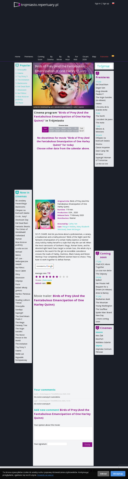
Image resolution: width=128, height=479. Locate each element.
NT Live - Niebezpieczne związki (21, 261)
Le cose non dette (104, 270)
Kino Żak (99, 335)
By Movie (59, 58)
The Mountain (102, 302)
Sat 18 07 (81, 129)
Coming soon (105, 255)
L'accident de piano (104, 119)
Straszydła (21, 69)
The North (100, 116)
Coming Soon (41, 58)
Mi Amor (99, 154)
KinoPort (99, 339)
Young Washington (104, 306)
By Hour (67, 58)
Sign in (98, 3)
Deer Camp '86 (102, 151)
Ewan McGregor (73, 229)
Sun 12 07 (45, 129)
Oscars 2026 (85, 58)
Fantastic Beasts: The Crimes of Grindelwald (22, 229)
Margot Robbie (69, 226)
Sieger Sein (100, 88)
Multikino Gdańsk (103, 342)
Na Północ (21, 93)
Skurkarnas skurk (103, 299)
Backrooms (22, 83)
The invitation (23, 80)
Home (17, 56)
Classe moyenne (103, 147)
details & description (63, 107)
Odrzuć (103, 473)
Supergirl (19, 313)
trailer (75, 107)
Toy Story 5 (22, 76)
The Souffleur (101, 309)
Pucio (20, 102)
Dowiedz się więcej (45, 475)
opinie (81, 107)
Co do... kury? (21, 216)
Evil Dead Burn (102, 84)
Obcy (17, 274)
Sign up (106, 3)
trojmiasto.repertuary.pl (39, 4)
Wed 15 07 (63, 129)
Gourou (99, 144)
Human (18, 239)
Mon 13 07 (51, 129)
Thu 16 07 (69, 129)
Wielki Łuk (19, 354)
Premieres (28, 56)
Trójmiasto (103, 66)
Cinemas (106, 328)
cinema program (46, 107)
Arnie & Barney (102, 293)
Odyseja (18, 281)
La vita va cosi (102, 163)
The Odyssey (101, 274)
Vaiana (98, 103)
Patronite (104, 56)
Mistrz (18, 255)
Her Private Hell (102, 283)
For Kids (76, 58)
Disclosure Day (21, 220)
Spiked (98, 280)
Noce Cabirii (20, 271)
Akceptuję (118, 473)
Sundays (19, 309)
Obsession (21, 90)
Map (94, 56)
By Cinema (50, 58)
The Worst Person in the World (21, 338)
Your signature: (40, 444)
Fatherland (20, 235)
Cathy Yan (47, 77)
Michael (18, 252)
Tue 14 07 (57, 129)
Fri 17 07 (75, 129)
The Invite (100, 122)
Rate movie (47, 280)
